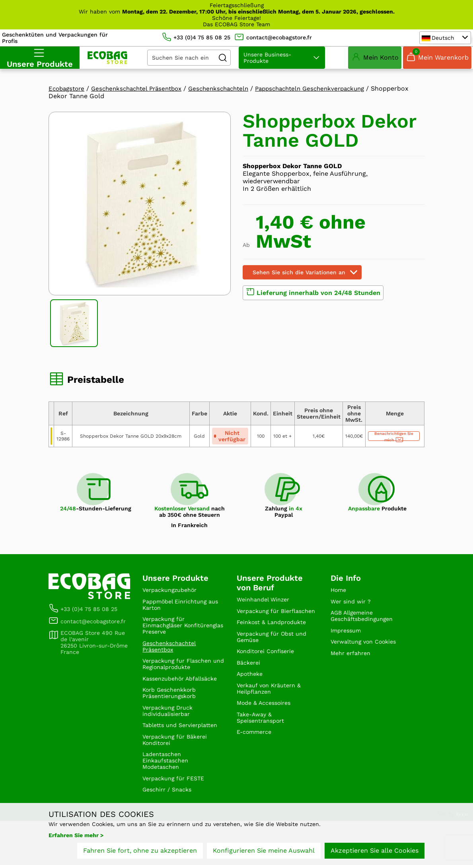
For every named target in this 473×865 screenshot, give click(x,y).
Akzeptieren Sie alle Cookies (374, 852)
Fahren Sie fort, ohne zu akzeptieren (140, 852)
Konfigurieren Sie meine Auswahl (264, 852)
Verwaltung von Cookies (368, 650)
